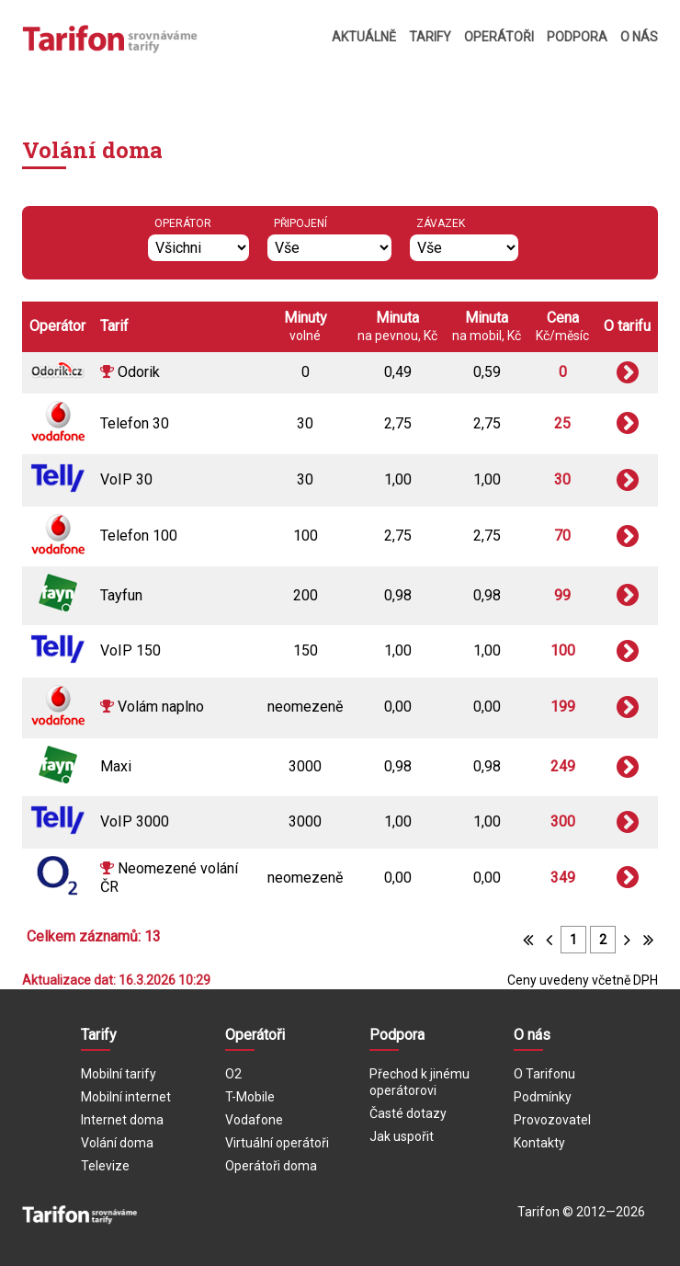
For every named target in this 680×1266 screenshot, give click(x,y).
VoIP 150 (130, 650)
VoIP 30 (126, 479)
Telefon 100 (138, 535)
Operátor (182, 223)
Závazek (440, 223)
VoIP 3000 (134, 821)
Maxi (115, 766)
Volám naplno (161, 706)
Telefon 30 (134, 423)
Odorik (139, 372)
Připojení (300, 223)
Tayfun (121, 595)
